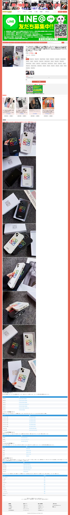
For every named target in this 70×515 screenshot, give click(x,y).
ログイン (55, 11)
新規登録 (60, 11)
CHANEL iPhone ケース (43, 42)
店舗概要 (10, 505)
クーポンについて (26, 510)
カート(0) (64, 11)
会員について (26, 505)
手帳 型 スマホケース (30, 42)
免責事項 (10, 508)
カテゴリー (25, 11)
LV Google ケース (17, 42)
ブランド (19, 11)
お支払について (41, 505)
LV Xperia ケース (5, 42)
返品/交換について (41, 510)
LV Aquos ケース (11, 42)
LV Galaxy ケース (23, 42)
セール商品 (35, 11)
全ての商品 (30, 11)
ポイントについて (26, 508)
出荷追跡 (41, 11)
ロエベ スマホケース (9, 44)
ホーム (4, 44)
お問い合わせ (47, 11)
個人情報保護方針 (11, 510)
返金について (40, 508)
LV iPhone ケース (36, 42)
